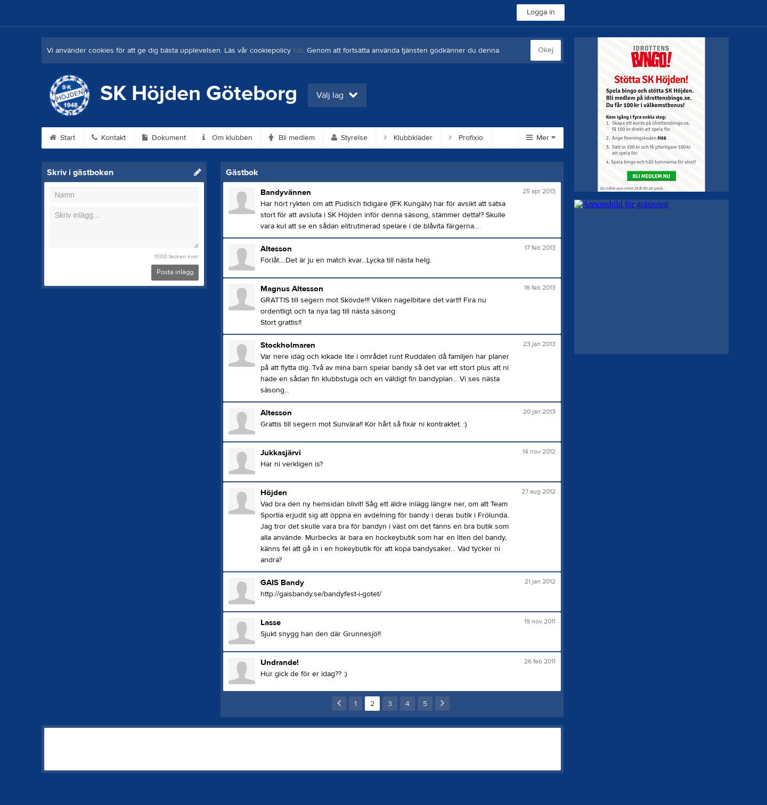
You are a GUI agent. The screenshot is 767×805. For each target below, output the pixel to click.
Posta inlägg (175, 272)
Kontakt (109, 138)
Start (62, 138)
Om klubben (227, 138)
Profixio (466, 138)
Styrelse (349, 138)
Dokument (164, 138)
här (298, 50)
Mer (541, 138)
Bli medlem (292, 138)
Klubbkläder (408, 138)
